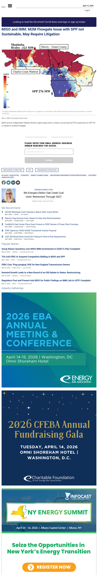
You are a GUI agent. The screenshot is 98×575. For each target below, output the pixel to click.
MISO (13, 260)
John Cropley (30, 220)
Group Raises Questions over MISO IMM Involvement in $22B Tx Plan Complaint (41, 249)
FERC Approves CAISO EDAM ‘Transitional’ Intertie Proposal (30, 230)
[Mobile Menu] (10, 8)
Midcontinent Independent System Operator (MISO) (68, 175)
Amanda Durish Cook (19, 118)
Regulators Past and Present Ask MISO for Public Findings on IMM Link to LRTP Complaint (46, 280)
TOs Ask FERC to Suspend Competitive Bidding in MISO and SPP (33, 256)
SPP (29, 170)
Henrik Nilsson (28, 233)
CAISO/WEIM (18, 233)
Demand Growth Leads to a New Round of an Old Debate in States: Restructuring (41, 272)
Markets (15, 252)
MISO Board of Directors (12, 170)
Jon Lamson (24, 214)
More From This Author (43, 201)
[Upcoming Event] (49, 340)
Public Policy (18, 239)
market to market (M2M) (39, 175)
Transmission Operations (47, 170)
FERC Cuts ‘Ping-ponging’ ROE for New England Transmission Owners (36, 264)
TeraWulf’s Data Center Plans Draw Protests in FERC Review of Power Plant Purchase (41, 224)
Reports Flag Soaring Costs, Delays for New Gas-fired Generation (33, 218)
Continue (49, 160)
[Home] (3, 7)
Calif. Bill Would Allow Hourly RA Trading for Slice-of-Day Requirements (35, 237)
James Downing (31, 227)
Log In (87, 10)
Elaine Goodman (29, 239)
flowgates (25, 175)
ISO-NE (16, 214)
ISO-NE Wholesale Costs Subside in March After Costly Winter (31, 212)
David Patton (14, 175)
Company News (19, 220)
